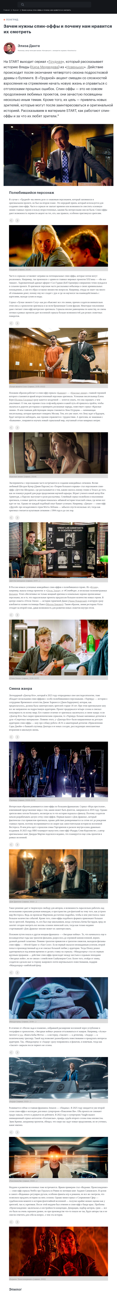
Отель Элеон (53, 590)
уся (20, 1035)
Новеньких (75, 67)
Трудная (55, 61)
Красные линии (78, 393)
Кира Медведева (44, 67)
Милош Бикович (55, 604)
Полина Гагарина (23, 400)
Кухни (94, 587)
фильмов (13, 594)
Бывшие (62, 393)
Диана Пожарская (77, 601)
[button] (11, 220)
